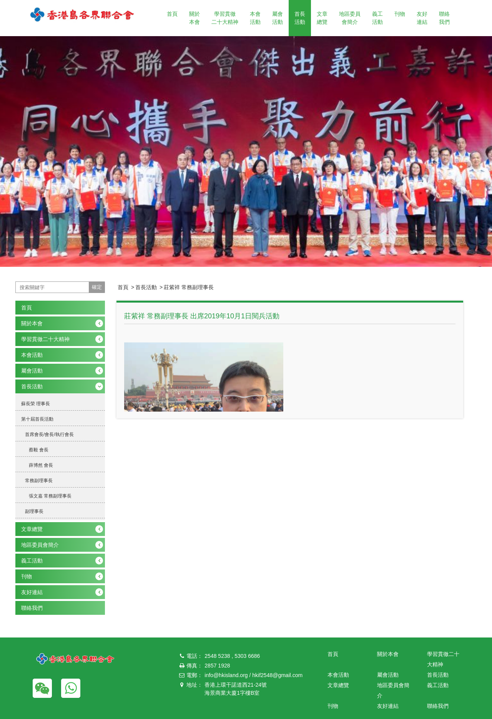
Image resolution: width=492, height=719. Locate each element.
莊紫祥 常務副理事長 (189, 287)
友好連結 (422, 18)
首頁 (172, 14)
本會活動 (255, 18)
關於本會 (194, 18)
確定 (97, 287)
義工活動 (377, 18)
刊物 (399, 14)
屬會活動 (277, 18)
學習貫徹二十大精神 (224, 18)
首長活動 (299, 18)
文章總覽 (322, 18)
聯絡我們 (444, 18)
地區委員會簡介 (350, 18)
